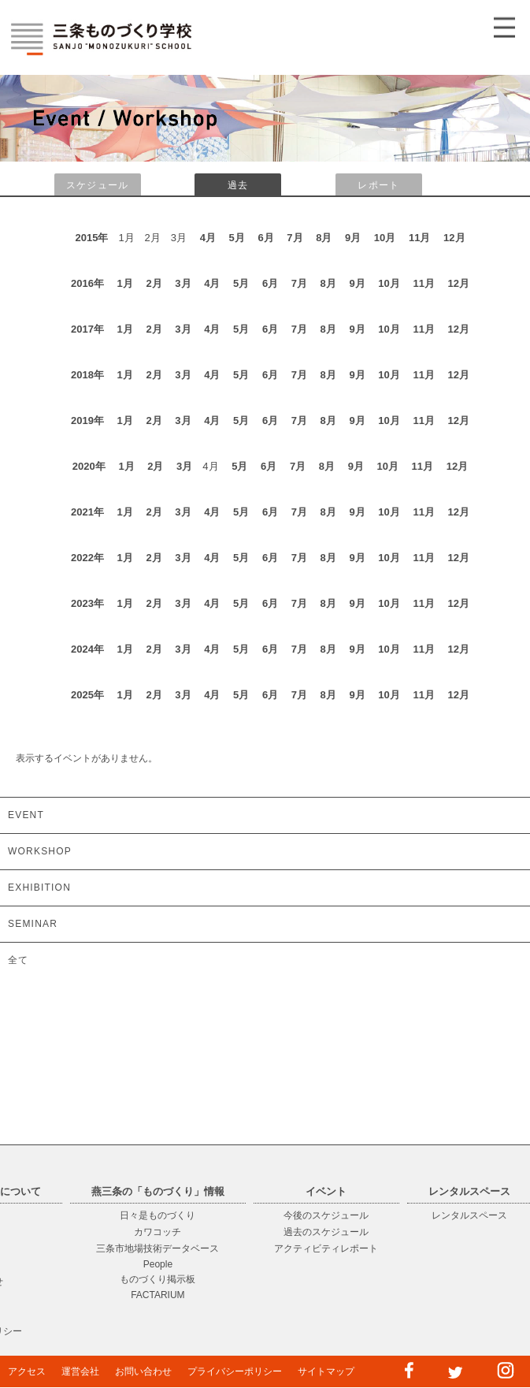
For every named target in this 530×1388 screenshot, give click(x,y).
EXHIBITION (39, 887)
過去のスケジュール (326, 1231)
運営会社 (80, 1371)
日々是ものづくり (157, 1215)
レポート (378, 185)
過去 (238, 185)
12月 (454, 238)
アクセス (27, 1371)
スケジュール (97, 185)
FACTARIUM (157, 1295)
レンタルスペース (469, 1215)
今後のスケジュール (326, 1215)
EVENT (26, 815)
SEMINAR (32, 923)
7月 (294, 238)
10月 (384, 238)
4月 (208, 238)
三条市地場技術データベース (157, 1248)
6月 (265, 238)
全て (18, 960)
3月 (183, 283)
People (157, 1264)
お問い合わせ (143, 1371)
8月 (324, 238)
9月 (353, 238)
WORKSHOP (40, 851)
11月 (419, 238)
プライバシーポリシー (234, 1371)
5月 (237, 238)
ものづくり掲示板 (157, 1279)
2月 (153, 283)
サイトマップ (326, 1371)
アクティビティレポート (326, 1248)
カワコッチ (157, 1231)
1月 (125, 283)
